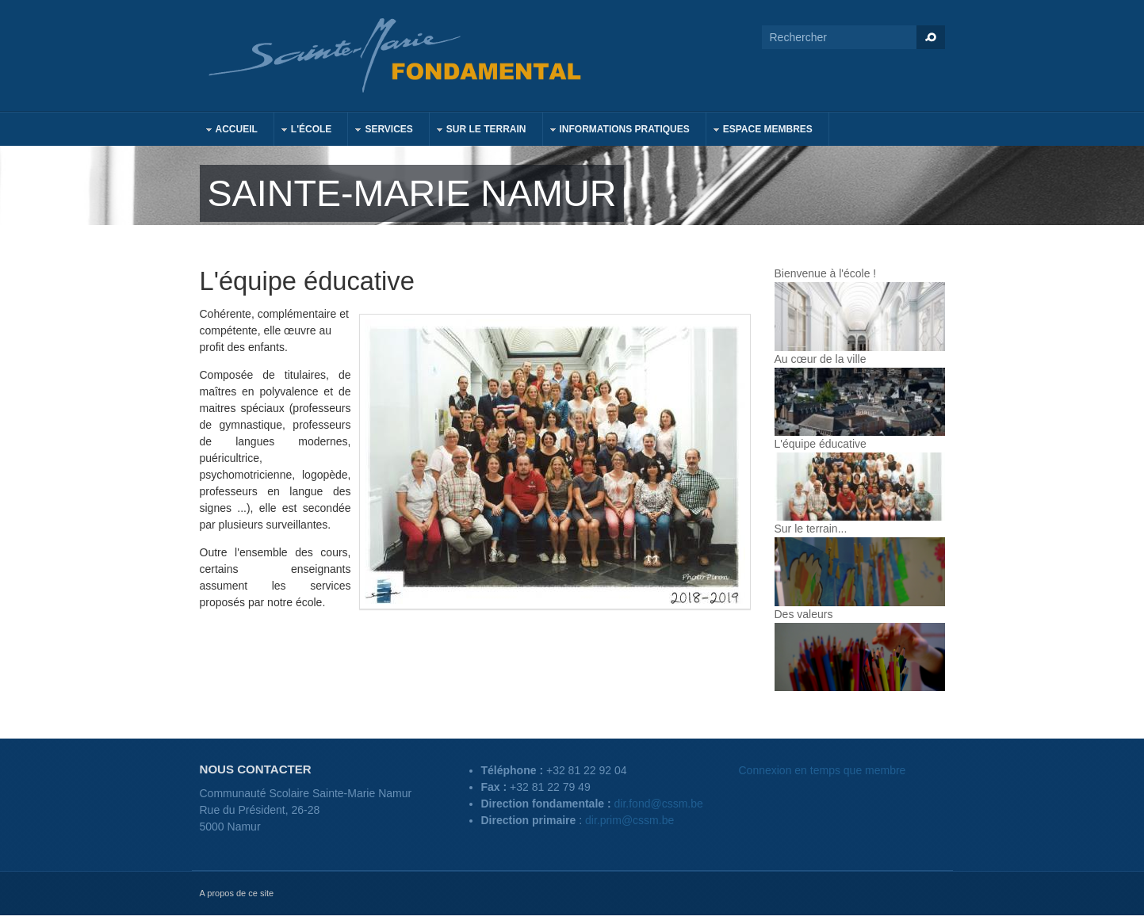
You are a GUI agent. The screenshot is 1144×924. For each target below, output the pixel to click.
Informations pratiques (617, 131)
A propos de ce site (237, 893)
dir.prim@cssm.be (629, 820)
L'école (303, 131)
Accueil (229, 131)
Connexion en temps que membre (822, 770)
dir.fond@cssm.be (658, 803)
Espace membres (760, 131)
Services (380, 131)
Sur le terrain (478, 131)
